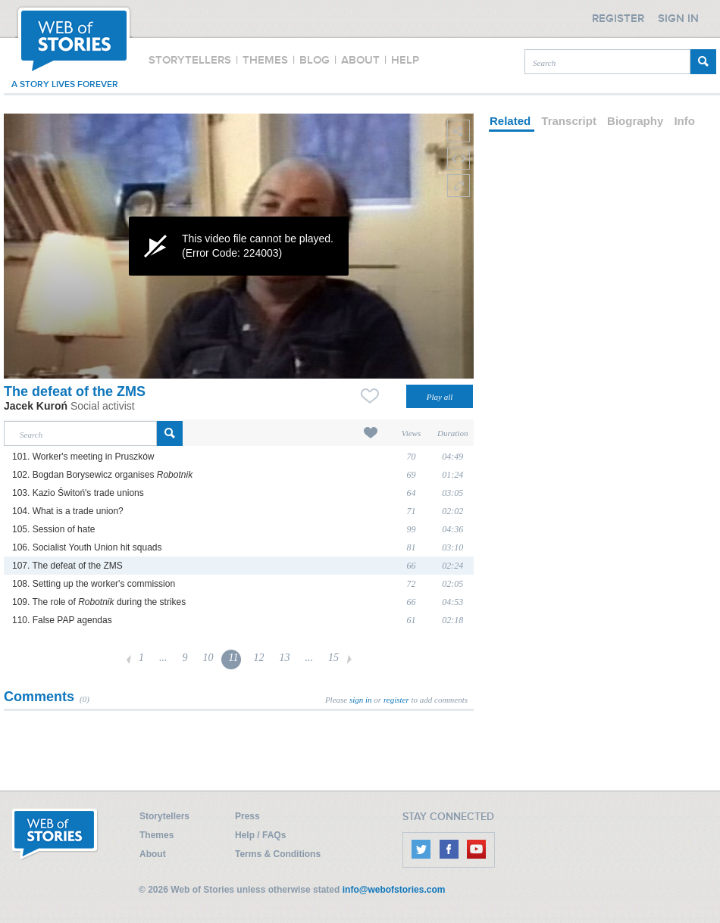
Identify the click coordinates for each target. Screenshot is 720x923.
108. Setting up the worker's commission (93, 583)
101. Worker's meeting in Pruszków (83, 456)
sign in (360, 699)
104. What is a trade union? (68, 511)
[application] (239, 246)
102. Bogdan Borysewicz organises (102, 474)
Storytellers (164, 816)
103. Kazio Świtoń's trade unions (78, 493)
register (396, 699)
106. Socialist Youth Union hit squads (86, 547)
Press (247, 816)
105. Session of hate (53, 529)
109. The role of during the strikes (99, 602)
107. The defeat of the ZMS (67, 565)
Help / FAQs (260, 835)
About (152, 854)
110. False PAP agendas (62, 620)
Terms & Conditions (278, 854)
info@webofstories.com (394, 889)
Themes (156, 835)
